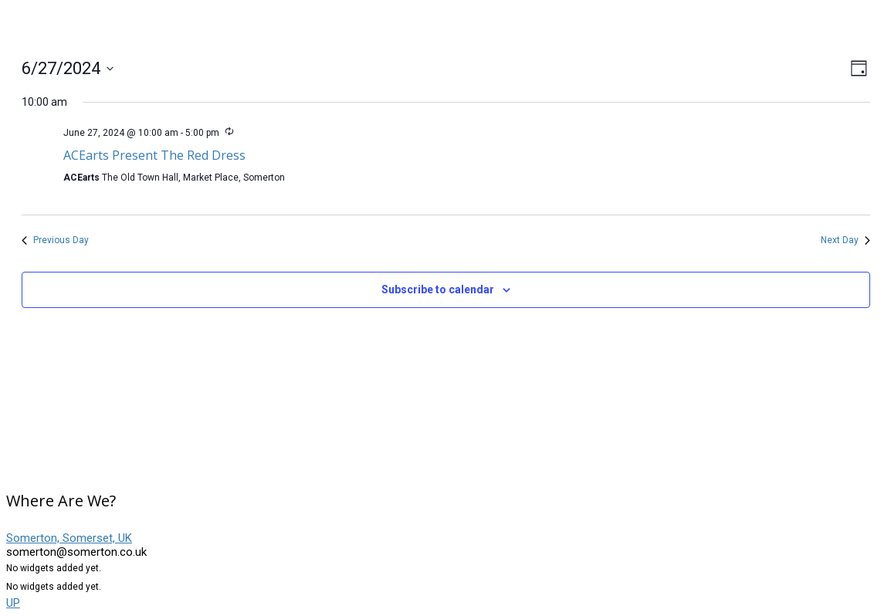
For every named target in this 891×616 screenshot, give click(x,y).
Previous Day (55, 240)
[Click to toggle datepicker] (67, 68)
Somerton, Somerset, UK (69, 538)
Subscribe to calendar (437, 289)
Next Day (845, 240)
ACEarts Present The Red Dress (154, 155)
